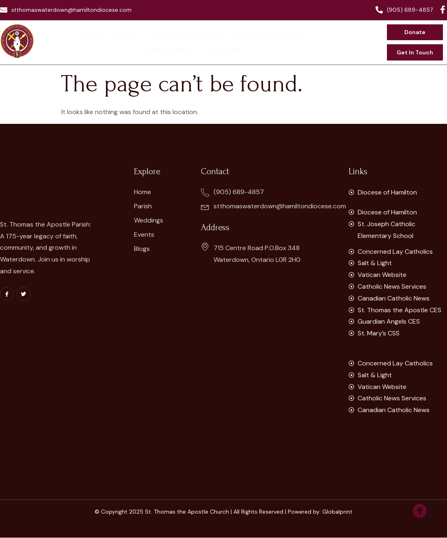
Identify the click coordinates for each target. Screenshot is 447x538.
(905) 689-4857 (404, 9)
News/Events (303, 36)
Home (64, 36)
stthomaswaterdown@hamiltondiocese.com (66, 9)
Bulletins (192, 48)
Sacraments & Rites (232, 36)
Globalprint (337, 512)
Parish (97, 36)
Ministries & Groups (156, 36)
